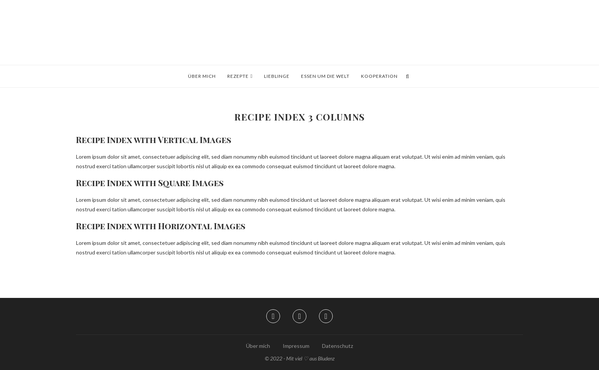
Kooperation (379, 76)
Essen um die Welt (325, 76)
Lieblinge (277, 76)
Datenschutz (337, 346)
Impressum (296, 346)
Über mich (202, 76)
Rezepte (238, 76)
